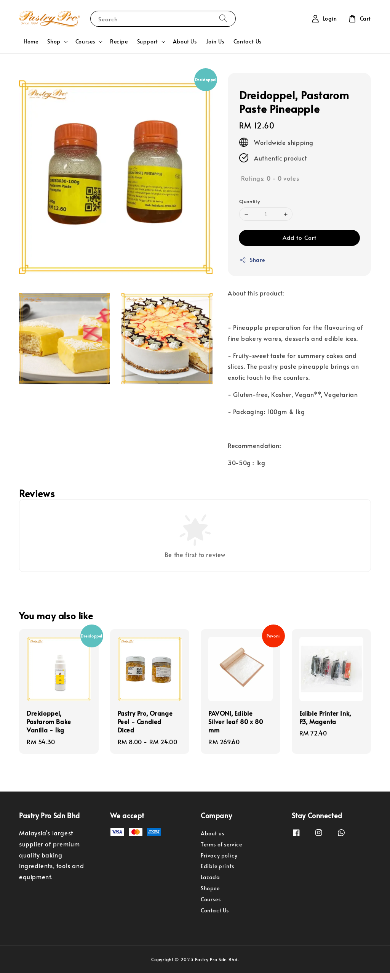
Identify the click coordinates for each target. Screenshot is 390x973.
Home (31, 41)
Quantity (249, 201)
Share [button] (252, 259)
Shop (53, 41)
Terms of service (221, 844)
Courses (85, 41)
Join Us (215, 41)
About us (212, 833)
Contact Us (247, 41)
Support (147, 41)
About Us (185, 41)
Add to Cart (299, 237)
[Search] (223, 18)
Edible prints (217, 866)
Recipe (119, 41)
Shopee (210, 888)
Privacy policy (219, 855)
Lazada (210, 877)
